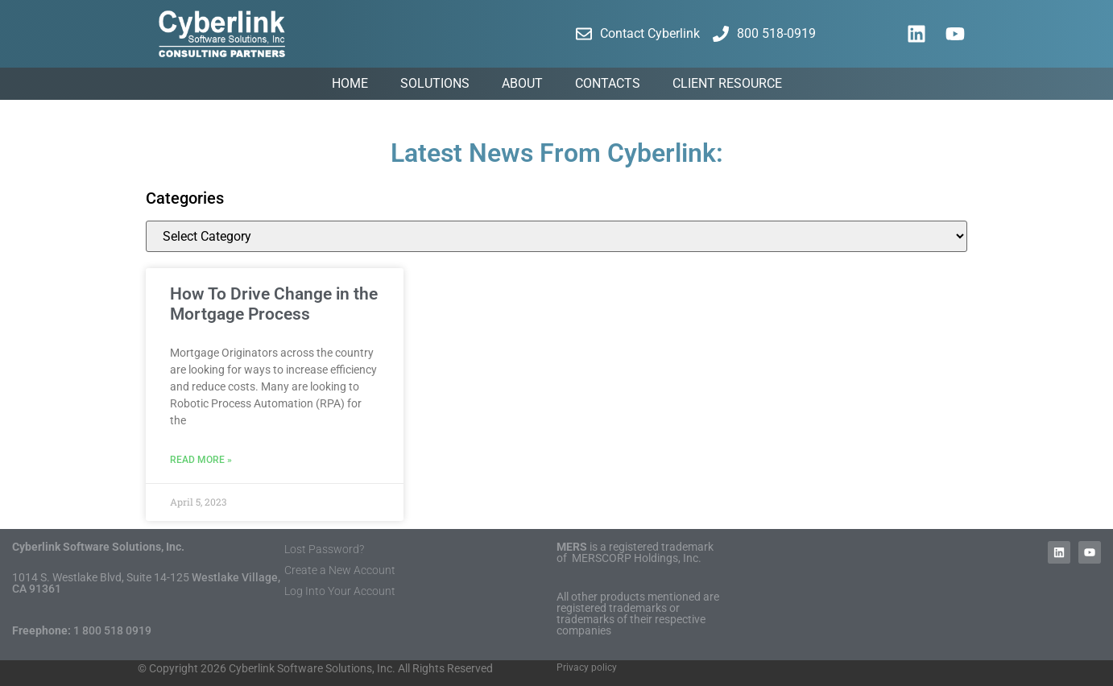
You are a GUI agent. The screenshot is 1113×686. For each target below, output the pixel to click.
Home (350, 83)
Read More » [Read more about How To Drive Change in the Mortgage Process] (201, 459)
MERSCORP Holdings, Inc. (636, 558)
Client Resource (727, 83)
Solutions (435, 83)
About (522, 83)
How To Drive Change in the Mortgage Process (274, 304)
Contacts (607, 83)
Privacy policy (586, 667)
